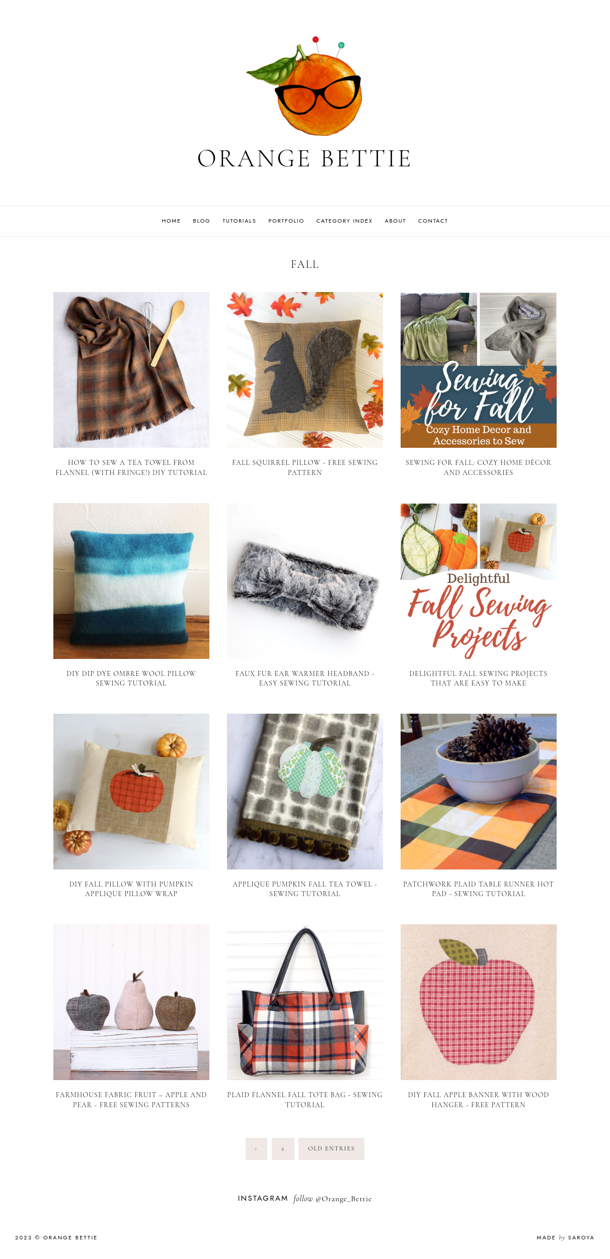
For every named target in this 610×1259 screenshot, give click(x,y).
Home (171, 221)
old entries (331, 1148)
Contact (433, 221)
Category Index (345, 221)
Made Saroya (566, 1237)
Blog (202, 221)
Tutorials (239, 221)
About (395, 221)
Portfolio (286, 221)
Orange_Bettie (347, 1199)
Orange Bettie (305, 158)
